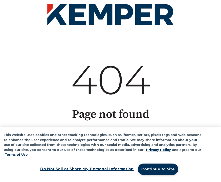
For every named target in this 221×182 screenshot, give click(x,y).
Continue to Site (158, 169)
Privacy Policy (158, 150)
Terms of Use (16, 154)
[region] (110, 154)
